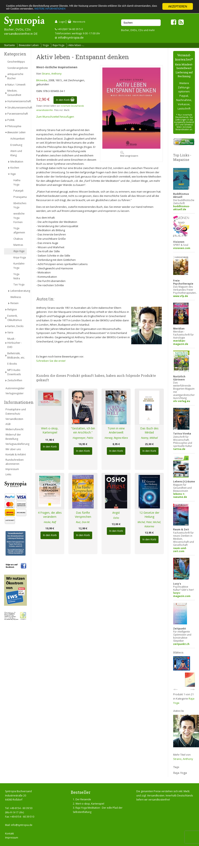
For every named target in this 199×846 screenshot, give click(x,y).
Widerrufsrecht (14, 429)
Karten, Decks (15, 326)
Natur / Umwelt (16, 84)
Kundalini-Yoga (19, 266)
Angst (116, 513)
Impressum (12, 469)
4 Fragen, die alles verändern (50, 515)
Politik (10, 120)
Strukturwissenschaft (17, 107)
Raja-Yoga (58, 45)
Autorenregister (15, 388)
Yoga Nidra (16, 276)
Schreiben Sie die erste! (51, 361)
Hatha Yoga (16, 182)
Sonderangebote (17, 68)
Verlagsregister (14, 393)
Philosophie (14, 126)
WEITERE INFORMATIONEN (97, 10)
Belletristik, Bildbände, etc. (16, 355)
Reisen (14, 303)
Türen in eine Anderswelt (116, 430)
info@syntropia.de (71, 37)
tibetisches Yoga (19, 205)
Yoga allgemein (19, 230)
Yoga (46, 45)
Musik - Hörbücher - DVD (14, 343)
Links (8, 474)
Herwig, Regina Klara (116, 438)
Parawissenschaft (17, 113)
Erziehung (16, 145)
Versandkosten (14, 419)
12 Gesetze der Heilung (149, 515)
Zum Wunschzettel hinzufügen (55, 116)
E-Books (12, 363)
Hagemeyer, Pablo (83, 438)
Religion (12, 309)
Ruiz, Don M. (83, 522)
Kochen (14, 167)
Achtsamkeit (17, 138)
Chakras (18, 238)
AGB (8, 424)
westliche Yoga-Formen (19, 218)
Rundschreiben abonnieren (14, 462)
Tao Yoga (18, 284)
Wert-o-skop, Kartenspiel (49, 430)
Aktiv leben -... (76, 45)
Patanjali (18, 190)
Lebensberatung (18, 290)
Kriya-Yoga (19, 257)
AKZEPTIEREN (177, 6)
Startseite (9, 45)
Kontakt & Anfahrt (15, 454)
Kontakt (9, 833)
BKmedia (41, 80)
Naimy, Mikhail (149, 438)
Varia (10, 332)
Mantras (18, 245)
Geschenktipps (16, 61)
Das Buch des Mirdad (149, 430)
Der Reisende (83, 799)
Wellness (15, 297)
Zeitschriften (14, 380)
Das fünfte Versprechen (83, 515)
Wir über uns (13, 449)
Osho (116, 518)
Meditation (16, 161)
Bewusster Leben (29, 45)
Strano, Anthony (52, 73)
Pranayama (20, 197)
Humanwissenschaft (17, 101)
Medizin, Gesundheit (14, 93)
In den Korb (65, 99)
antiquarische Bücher (15, 76)
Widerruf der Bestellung (13, 437)
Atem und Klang (16, 153)
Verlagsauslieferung (16, 444)
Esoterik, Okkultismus (14, 318)
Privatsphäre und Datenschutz (15, 411)
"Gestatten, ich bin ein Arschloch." (83, 430)
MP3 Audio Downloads (14, 372)
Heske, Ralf (50, 522)
